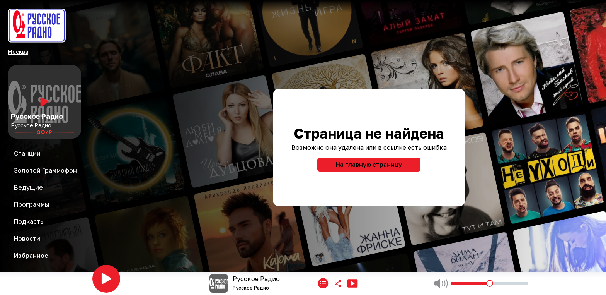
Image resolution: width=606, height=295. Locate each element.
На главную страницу (369, 164)
